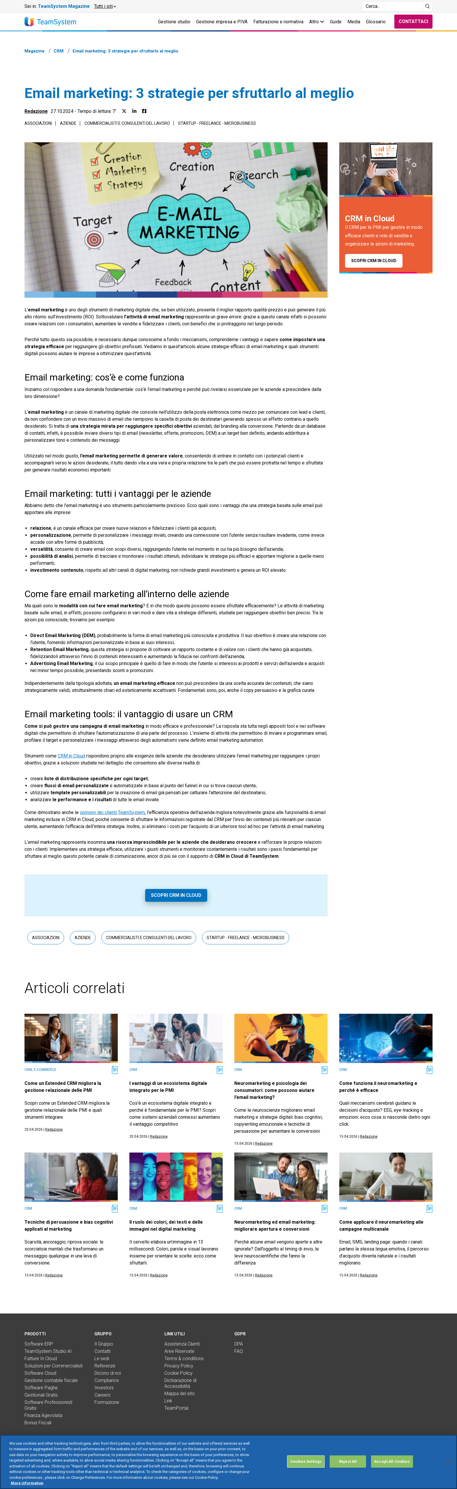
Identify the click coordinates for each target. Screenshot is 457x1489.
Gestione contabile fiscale (51, 1380)
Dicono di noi (107, 1373)
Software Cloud (40, 1373)
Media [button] (353, 21)
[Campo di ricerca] (392, 6)
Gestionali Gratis (41, 1395)
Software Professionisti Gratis (48, 1405)
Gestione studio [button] (174, 21)
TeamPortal (176, 1408)
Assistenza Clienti (182, 1344)
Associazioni (38, 123)
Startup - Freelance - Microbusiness (217, 123)
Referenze (104, 1366)
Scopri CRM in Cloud (176, 895)
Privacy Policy (178, 1366)
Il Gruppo (103, 1344)
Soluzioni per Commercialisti (53, 1366)
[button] (104, 6)
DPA (238, 1344)
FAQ (238, 1351)
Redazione (36, 111)
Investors (104, 1387)
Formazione (106, 1402)
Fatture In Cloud (40, 1358)
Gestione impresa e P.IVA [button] (221, 21)
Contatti (102, 1351)
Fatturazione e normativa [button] (278, 21)
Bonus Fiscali (37, 1422)
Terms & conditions (184, 1358)
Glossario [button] (376, 21)
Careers (102, 1395)
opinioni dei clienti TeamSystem (112, 812)
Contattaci (413, 21)
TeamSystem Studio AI (48, 1351)
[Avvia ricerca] (428, 6)
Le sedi (101, 1358)
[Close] (447, 1468)
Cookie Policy (178, 1373)
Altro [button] (316, 21)
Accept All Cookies (391, 1469)
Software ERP (38, 1344)
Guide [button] (336, 21)
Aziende (68, 123)
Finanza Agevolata (43, 1415)
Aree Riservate (179, 1351)
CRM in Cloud (71, 756)
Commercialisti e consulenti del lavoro (127, 123)
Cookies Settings (305, 1469)
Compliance (106, 1380)
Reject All (348, 1469)
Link (168, 1401)
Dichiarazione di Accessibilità (180, 1383)
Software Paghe (41, 1387)
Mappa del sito (179, 1393)
